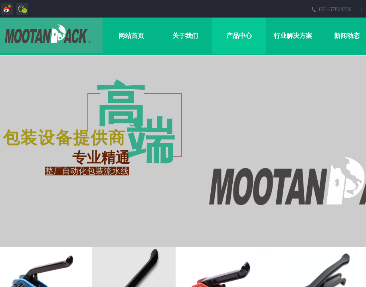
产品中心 (239, 35)
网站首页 (131, 35)
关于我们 (185, 35)
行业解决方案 (293, 35)
